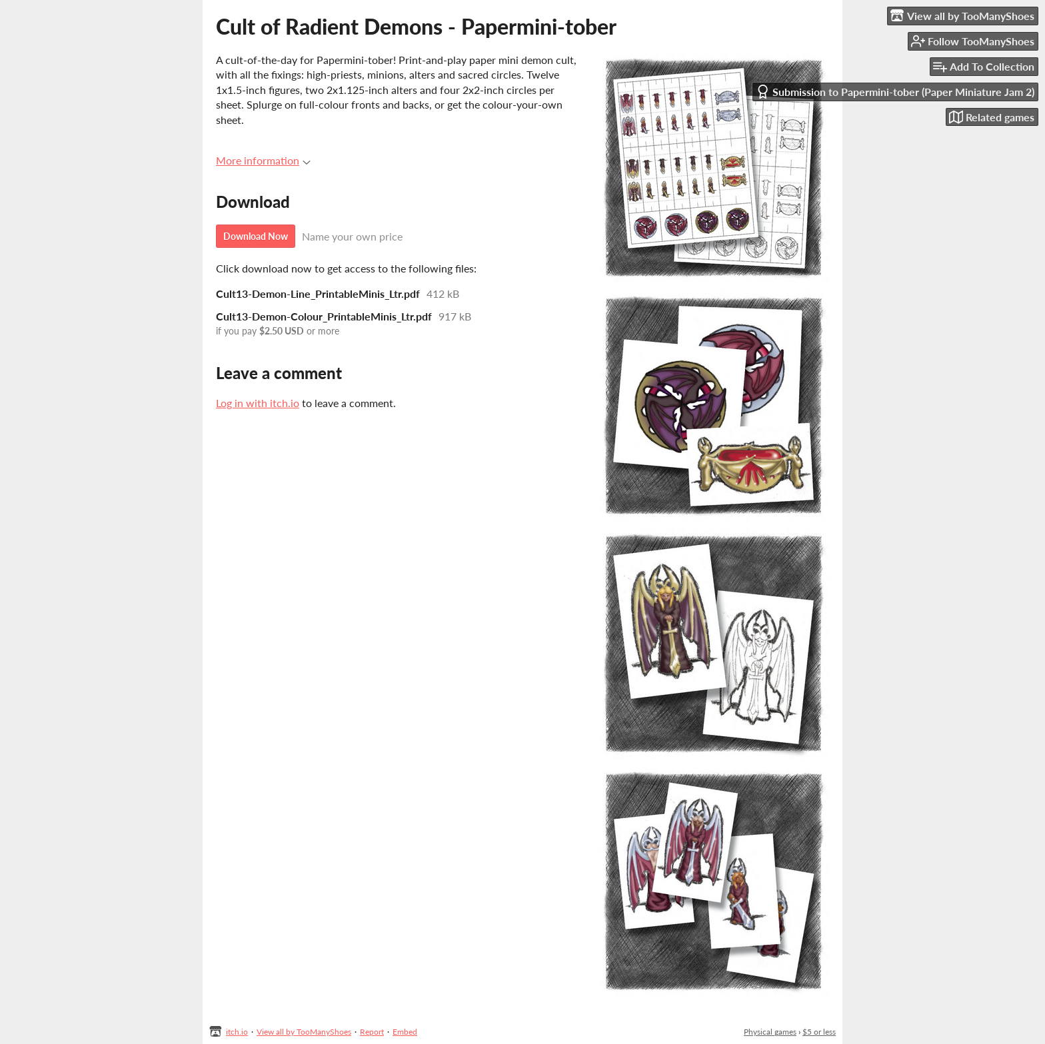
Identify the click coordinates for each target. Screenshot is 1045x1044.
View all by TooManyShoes (304, 1032)
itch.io (237, 1032)
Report (372, 1032)
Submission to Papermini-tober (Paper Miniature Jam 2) (895, 92)
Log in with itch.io (257, 402)
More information (263, 160)
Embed (405, 1032)
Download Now (255, 236)
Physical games (770, 1032)
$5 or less (819, 1032)
